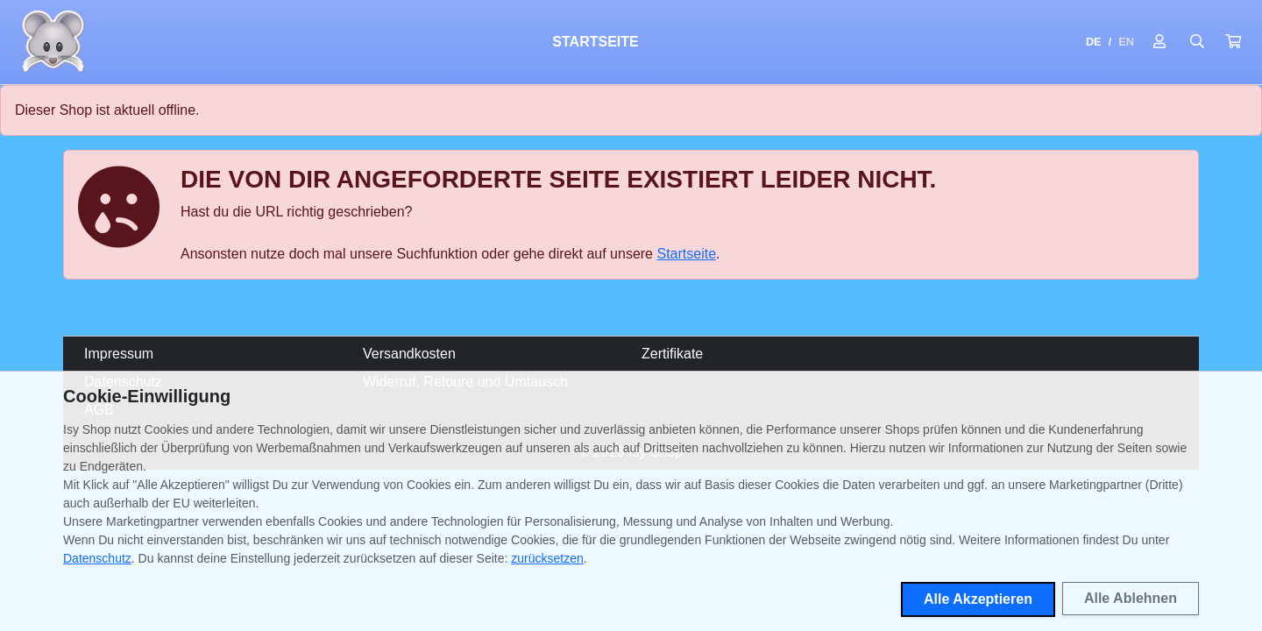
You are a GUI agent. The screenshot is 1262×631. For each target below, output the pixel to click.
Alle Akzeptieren (978, 599)
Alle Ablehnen (1130, 598)
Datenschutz (97, 558)
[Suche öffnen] (1197, 42)
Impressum (118, 353)
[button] (1233, 42)
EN (1126, 41)
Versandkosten (409, 353)
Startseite (595, 41)
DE (1094, 41)
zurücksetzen (547, 558)
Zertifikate (672, 353)
